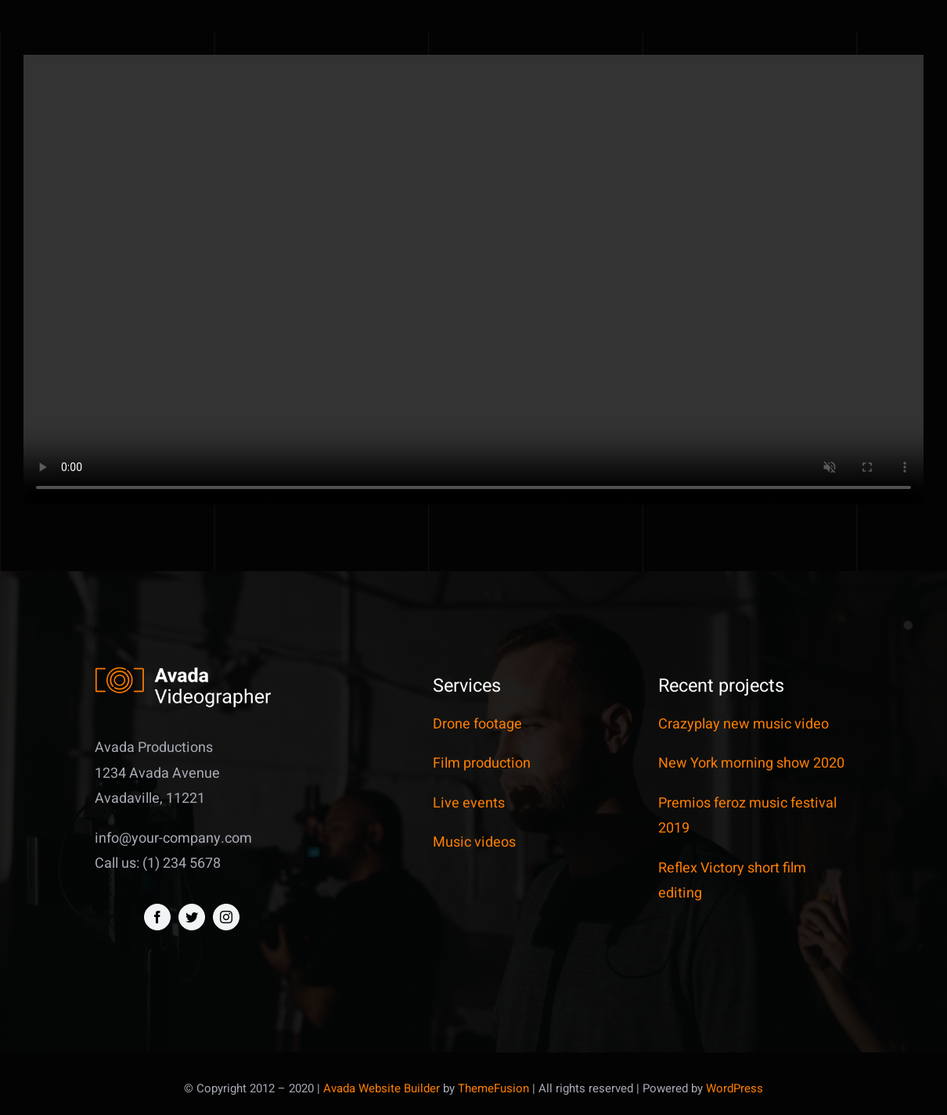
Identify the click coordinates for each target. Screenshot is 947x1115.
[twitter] (191, 917)
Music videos (474, 842)
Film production (482, 763)
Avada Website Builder (381, 1088)
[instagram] (226, 917)
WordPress (734, 1088)
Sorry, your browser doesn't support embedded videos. (473, 280)
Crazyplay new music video (743, 724)
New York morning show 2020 (751, 763)
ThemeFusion (493, 1088)
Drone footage (477, 724)
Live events (469, 803)
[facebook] (157, 917)
